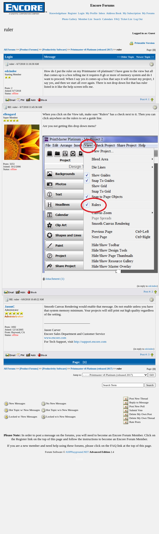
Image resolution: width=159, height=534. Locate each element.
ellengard (9, 114)
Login (81, 13)
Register (72, 13)
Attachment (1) (54, 279)
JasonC (10, 306)
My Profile (91, 13)
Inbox (102, 13)
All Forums (10, 49)
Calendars (107, 19)
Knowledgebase (57, 13)
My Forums (148, 13)
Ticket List (126, 19)
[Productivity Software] (54, 49)
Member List (85, 19)
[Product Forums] (28, 49)
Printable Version (141, 42)
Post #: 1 (145, 99)
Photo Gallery (69, 19)
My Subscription (132, 13)
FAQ (116, 19)
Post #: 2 (148, 291)
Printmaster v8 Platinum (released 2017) (91, 49)
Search (97, 19)
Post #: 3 (145, 354)
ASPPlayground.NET (77, 451)
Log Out (137, 19)
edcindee (10, 71)
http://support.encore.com (90, 341)
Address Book (114, 13)
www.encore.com (55, 338)
